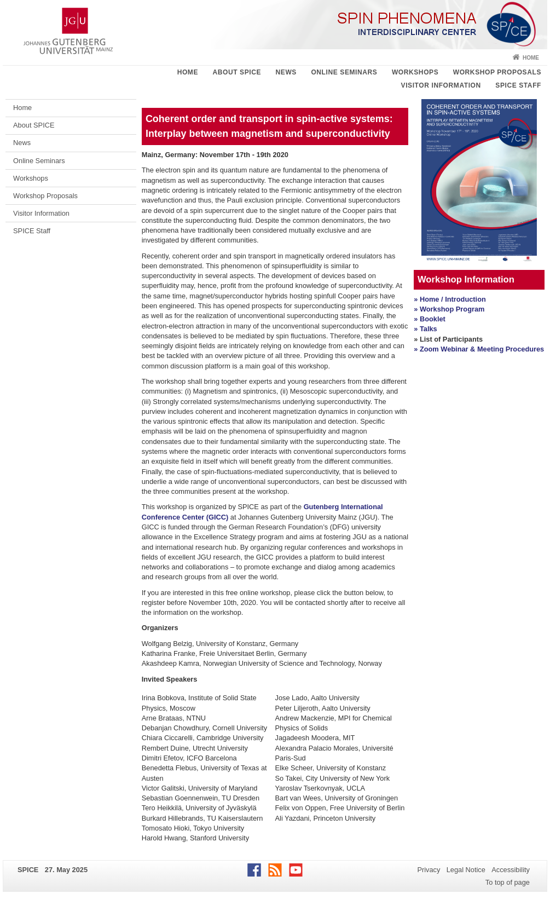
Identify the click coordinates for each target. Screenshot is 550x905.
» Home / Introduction (450, 299)
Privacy (428, 870)
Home (531, 58)
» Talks (425, 329)
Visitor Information (441, 85)
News (286, 72)
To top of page (507, 882)
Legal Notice (466, 870)
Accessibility (510, 870)
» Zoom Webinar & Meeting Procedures (479, 349)
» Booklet (429, 319)
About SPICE (236, 72)
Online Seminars (344, 72)
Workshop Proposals (497, 72)
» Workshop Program (449, 309)
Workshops (415, 72)
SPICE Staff (518, 85)
